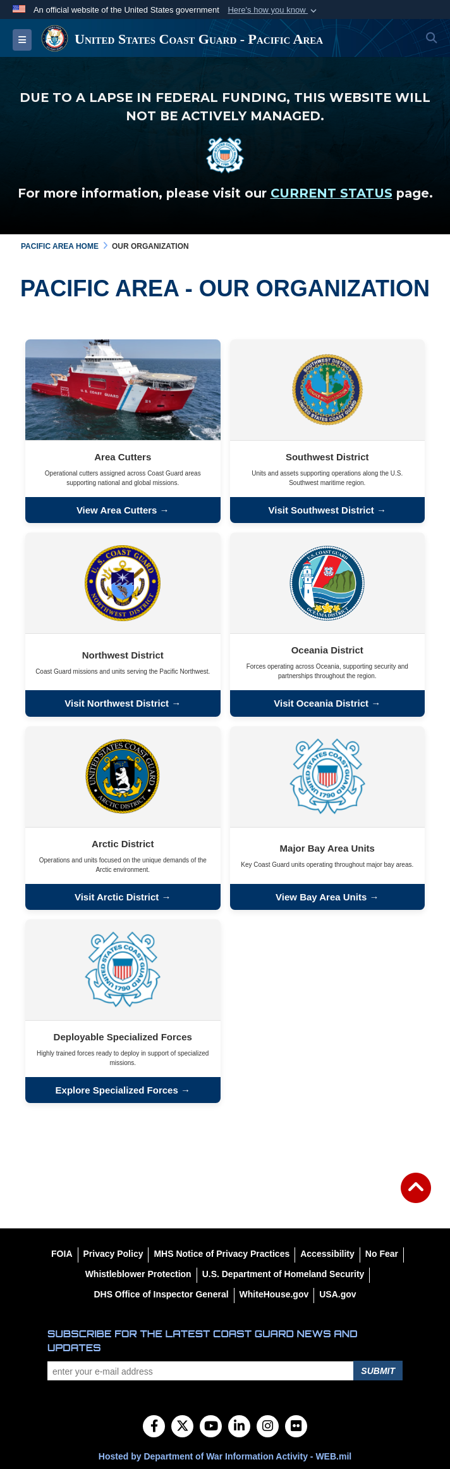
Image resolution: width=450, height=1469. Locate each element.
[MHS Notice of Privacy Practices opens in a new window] (221, 1254)
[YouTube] (211, 1427)
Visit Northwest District (116, 703)
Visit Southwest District (323, 510)
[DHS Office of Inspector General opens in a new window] (161, 1294)
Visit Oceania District (321, 703)
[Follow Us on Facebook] (154, 1427)
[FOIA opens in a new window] (61, 1254)
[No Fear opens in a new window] (381, 1254)
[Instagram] (268, 1427)
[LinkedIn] (239, 1427)
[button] (273, 10)
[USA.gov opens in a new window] (337, 1294)
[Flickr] (296, 1427)
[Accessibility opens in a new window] (327, 1254)
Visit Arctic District (117, 897)
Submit (378, 1371)
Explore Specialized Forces (117, 1090)
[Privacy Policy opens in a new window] (113, 1254)
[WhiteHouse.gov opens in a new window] (274, 1294)
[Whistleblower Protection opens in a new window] (138, 1274)
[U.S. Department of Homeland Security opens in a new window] (283, 1274)
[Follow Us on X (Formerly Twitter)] (182, 1427)
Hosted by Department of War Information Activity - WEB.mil (225, 1456)
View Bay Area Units (321, 897)
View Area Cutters (116, 510)
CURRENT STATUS (331, 193)
